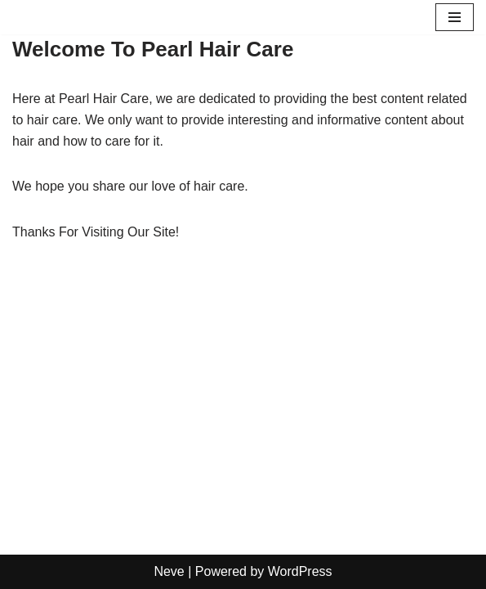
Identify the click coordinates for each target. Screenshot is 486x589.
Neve (169, 571)
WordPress (300, 571)
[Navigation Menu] (454, 17)
